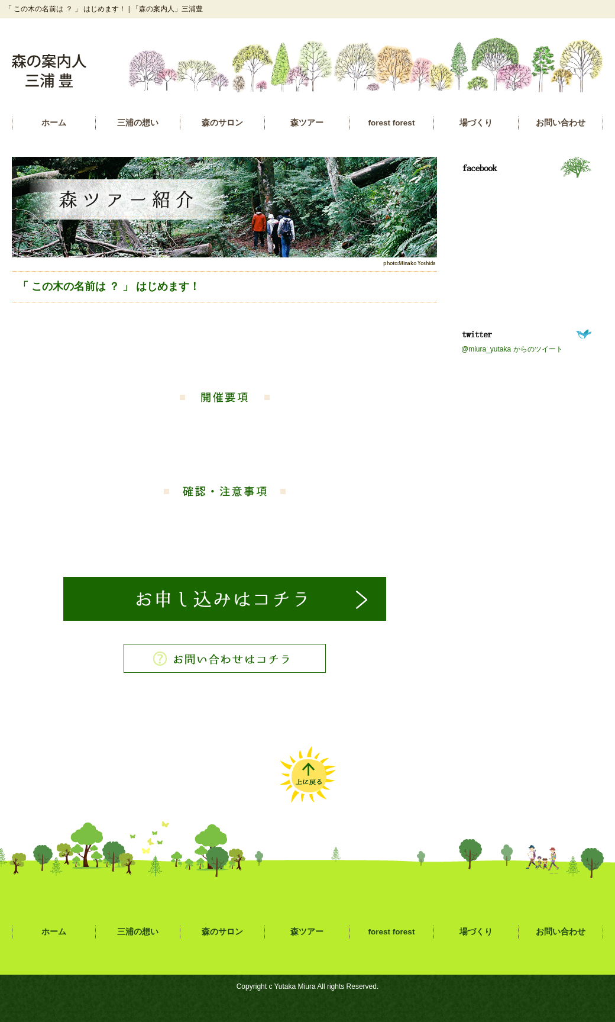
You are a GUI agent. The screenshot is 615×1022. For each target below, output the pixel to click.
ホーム (53, 122)
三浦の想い (137, 122)
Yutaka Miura (295, 986)
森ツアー (306, 122)
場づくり (476, 122)
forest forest (391, 122)
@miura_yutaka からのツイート (512, 349)
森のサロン (222, 122)
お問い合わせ (560, 122)
